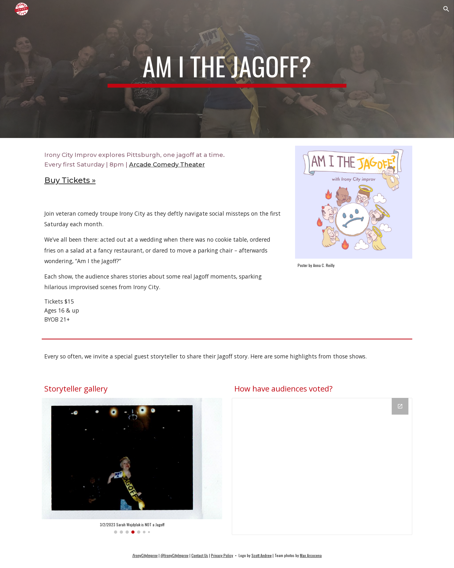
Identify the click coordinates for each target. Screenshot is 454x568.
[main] (227, 69)
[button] (446, 9)
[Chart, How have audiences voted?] (322, 466)
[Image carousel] (132, 465)
